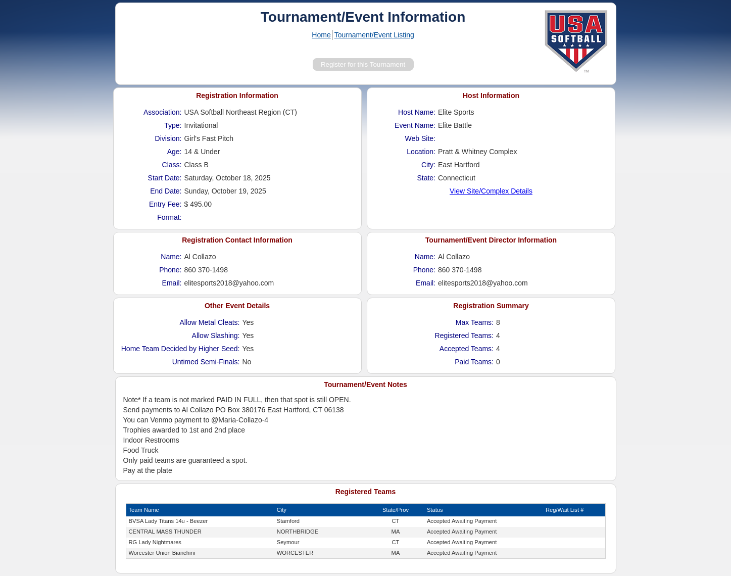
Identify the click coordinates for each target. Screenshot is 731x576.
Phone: (170, 270)
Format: (169, 217)
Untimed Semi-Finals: (206, 362)
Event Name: (415, 125)
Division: (168, 138)
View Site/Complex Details (491, 191)
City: (428, 165)
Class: (172, 165)
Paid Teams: (474, 362)
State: (426, 178)
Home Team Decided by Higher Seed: (180, 349)
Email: (172, 283)
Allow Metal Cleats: (209, 322)
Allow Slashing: (216, 335)
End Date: (165, 191)
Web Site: (420, 138)
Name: (171, 257)
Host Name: (416, 112)
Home (321, 35)
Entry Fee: (165, 204)
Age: (174, 152)
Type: (172, 125)
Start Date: (165, 178)
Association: (162, 112)
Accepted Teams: (467, 349)
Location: (421, 152)
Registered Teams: (464, 335)
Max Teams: (475, 322)
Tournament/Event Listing (374, 35)
